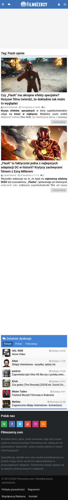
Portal (18, 343)
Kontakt (33, 496)
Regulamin (34, 489)
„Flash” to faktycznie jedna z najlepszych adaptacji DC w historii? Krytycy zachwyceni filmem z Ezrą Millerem (31, 167)
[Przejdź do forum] (9, 4)
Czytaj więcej (59, 122)
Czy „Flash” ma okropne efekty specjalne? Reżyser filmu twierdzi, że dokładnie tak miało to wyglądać (33, 99)
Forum (7, 343)
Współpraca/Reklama (14, 496)
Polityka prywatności (13, 489)
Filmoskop (31, 343)
